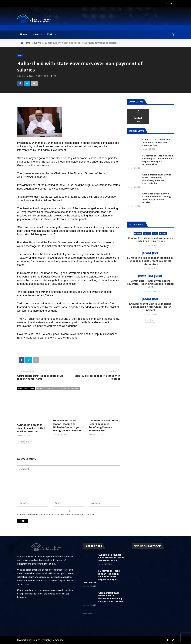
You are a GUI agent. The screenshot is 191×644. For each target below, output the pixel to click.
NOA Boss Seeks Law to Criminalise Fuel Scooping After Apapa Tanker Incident (156, 198)
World (50, 34)
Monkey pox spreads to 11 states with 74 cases (97, 377)
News (36, 34)
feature (147, 233)
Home (23, 34)
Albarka (137, 233)
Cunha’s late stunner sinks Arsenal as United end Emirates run (31, 428)
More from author (46, 388)
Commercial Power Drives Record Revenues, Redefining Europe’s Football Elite (104, 425)
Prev (21, 442)
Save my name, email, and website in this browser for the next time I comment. (56, 514)
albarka (21, 75)
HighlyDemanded (54, 640)
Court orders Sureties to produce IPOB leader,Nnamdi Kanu (40, 377)
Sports (163, 233)
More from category (69, 388)
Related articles (26, 388)
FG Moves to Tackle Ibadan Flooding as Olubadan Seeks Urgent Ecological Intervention (67, 425)
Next (29, 442)
